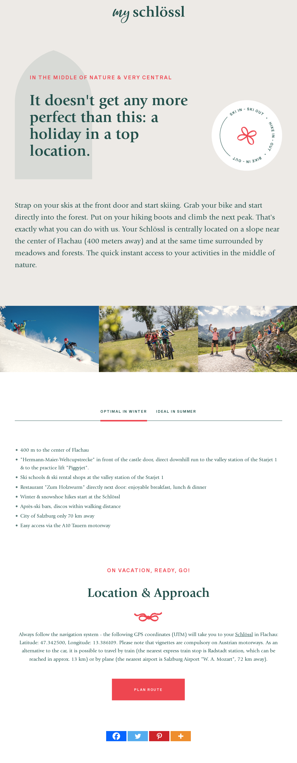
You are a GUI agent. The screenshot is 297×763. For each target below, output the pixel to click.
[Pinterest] (159, 736)
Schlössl (244, 635)
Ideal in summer (176, 411)
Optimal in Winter (123, 411)
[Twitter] (138, 736)
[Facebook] (116, 736)
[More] (181, 736)
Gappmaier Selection (292, 381)
